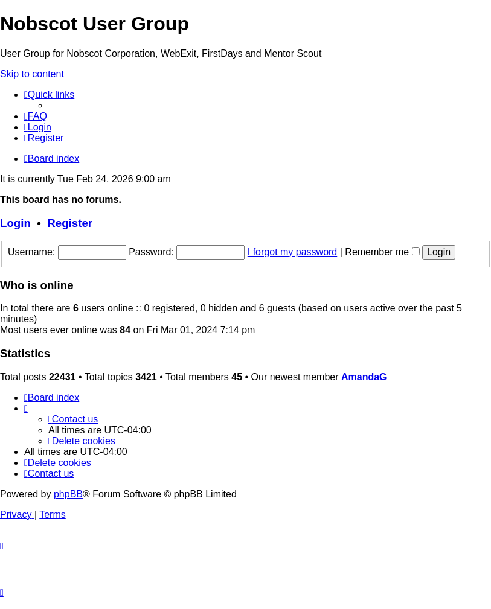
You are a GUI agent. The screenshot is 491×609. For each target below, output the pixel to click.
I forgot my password (293, 252)
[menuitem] (35, 116)
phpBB (68, 494)
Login (15, 223)
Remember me (382, 252)
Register (69, 223)
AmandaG (364, 377)
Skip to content (32, 74)
